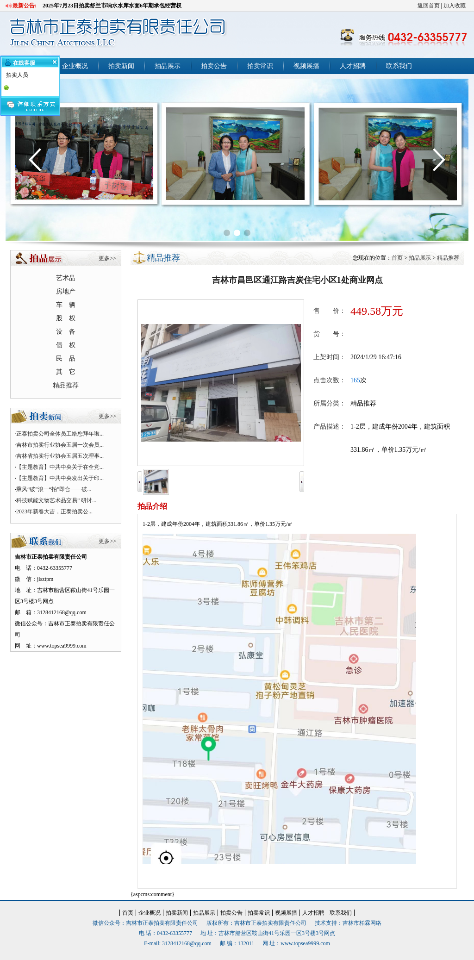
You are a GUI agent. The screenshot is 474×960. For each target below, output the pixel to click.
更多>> (107, 258)
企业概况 (75, 65)
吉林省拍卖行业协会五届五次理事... (60, 456)
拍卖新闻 (121, 65)
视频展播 (306, 65)
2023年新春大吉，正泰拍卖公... (54, 511)
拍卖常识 (260, 65)
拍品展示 (168, 65)
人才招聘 (353, 65)
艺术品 (65, 277)
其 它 (65, 371)
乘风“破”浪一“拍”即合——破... (53, 489)
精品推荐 (66, 385)
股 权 (65, 318)
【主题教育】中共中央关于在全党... (60, 467)
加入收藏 (454, 5)
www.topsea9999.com (305, 943)
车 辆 (65, 304)
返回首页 (429, 5)
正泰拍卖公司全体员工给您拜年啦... (60, 433)
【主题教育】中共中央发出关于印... (60, 478)
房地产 (65, 291)
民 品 (65, 358)
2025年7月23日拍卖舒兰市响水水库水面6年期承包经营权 (112, 5)
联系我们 (399, 65)
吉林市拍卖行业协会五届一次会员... (60, 445)
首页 (397, 258)
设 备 (65, 331)
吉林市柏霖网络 (362, 923)
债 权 (65, 345)
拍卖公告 (214, 65)
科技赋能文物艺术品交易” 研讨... (56, 500)
